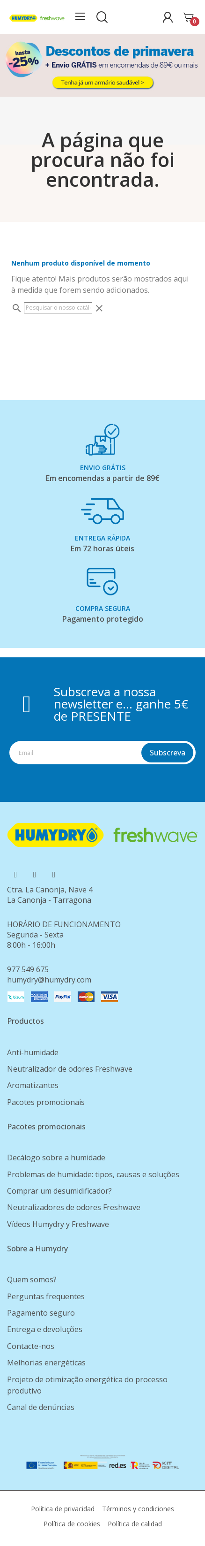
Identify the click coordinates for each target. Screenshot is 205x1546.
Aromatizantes (33, 1085)
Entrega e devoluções (44, 1329)
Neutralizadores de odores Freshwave (73, 1207)
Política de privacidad (63, 1508)
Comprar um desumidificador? (59, 1191)
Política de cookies (72, 1523)
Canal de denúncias (40, 1407)
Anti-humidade (33, 1052)
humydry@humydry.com (49, 980)
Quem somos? (32, 1279)
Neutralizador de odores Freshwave (69, 1069)
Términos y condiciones (138, 1508)
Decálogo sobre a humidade (56, 1157)
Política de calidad (135, 1523)
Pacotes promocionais (46, 1102)
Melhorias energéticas (46, 1362)
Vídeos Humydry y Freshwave (58, 1224)
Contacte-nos (30, 1346)
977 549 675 (28, 969)
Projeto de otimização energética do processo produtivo (87, 1385)
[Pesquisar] (58, 307)
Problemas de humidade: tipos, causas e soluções (93, 1174)
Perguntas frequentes (46, 1296)
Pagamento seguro (41, 1313)
